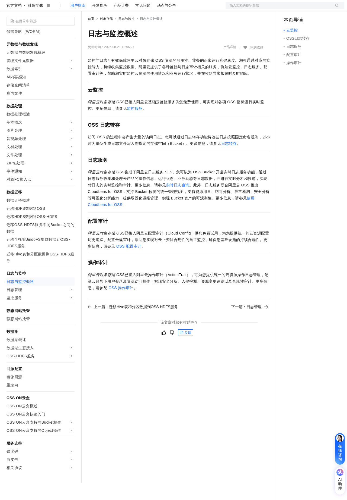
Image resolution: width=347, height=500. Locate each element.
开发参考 (99, 23)
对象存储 (35, 23)
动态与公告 (166, 23)
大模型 (55, 9)
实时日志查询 (177, 202)
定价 (149, 9)
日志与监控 (126, 36)
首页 (91, 36)
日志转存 (229, 161)
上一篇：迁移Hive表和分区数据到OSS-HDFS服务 (133, 324)
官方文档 (14, 23)
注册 (315, 9)
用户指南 (77, 23)
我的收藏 (256, 65)
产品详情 (229, 64)
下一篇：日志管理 (249, 324)
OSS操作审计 (121, 305)
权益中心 (132, 9)
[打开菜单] (8, 8)
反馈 (185, 350)
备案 (289, 9)
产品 (70, 9)
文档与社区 (109, 9)
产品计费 (121, 23)
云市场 (164, 9)
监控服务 (135, 126)
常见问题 (142, 23)
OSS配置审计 (129, 263)
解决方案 (87, 9)
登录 (335, 9)
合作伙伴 (182, 9)
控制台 (302, 9)
